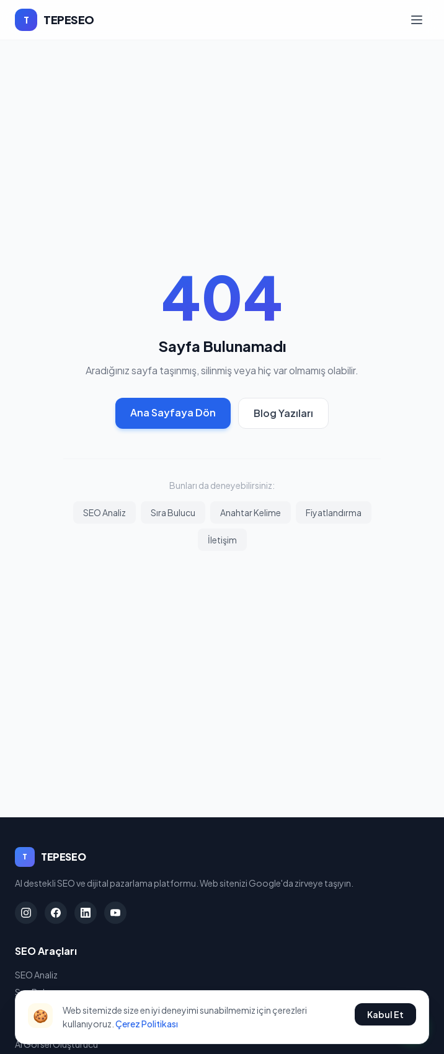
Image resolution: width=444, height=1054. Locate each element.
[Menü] (416, 19)
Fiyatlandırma (334, 512)
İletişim (222, 539)
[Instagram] (26, 913)
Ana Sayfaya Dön (173, 412)
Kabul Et (385, 1014)
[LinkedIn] (85, 913)
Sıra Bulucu (173, 512)
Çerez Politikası (146, 1023)
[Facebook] (56, 913)
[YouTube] (115, 913)
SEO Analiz (104, 512)
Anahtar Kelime (250, 512)
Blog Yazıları (283, 412)
